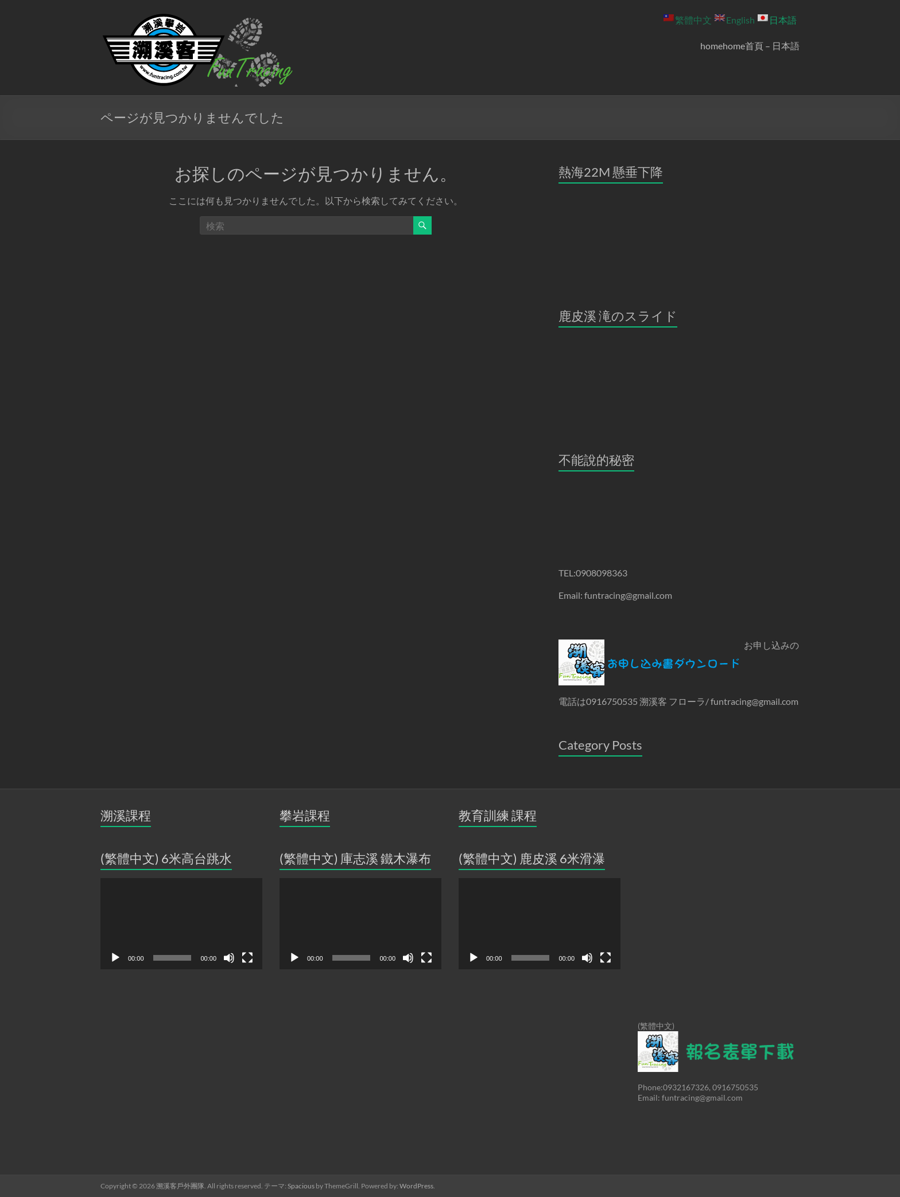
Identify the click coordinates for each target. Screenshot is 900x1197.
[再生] (115, 958)
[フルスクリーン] (247, 958)
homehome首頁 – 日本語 (750, 45)
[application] (181, 923)
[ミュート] (229, 958)
